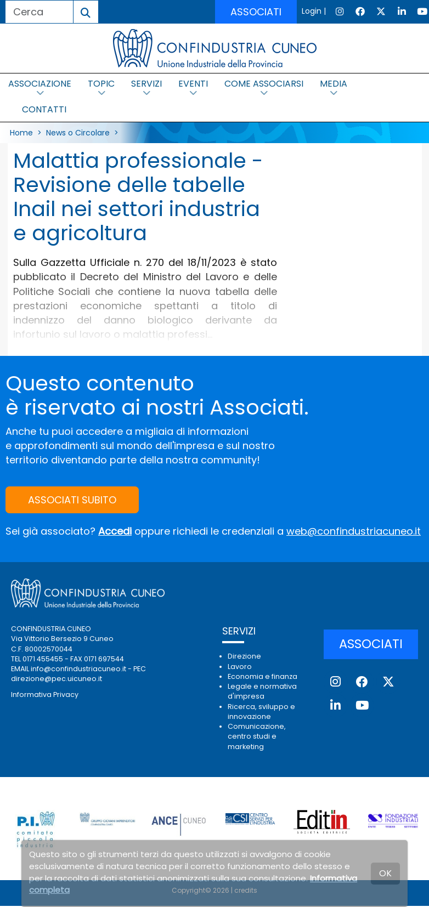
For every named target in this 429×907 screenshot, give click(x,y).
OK (385, 873)
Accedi (115, 531)
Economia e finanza (262, 676)
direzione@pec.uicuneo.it (56, 679)
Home (21, 132)
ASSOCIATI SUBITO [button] (72, 500)
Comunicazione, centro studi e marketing (257, 736)
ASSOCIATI (255, 12)
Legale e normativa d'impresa (262, 691)
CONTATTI (44, 109)
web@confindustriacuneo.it (353, 531)
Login (311, 10)
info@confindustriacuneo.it (78, 668)
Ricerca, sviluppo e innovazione (261, 711)
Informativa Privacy (44, 694)
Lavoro (240, 666)
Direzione (244, 656)
